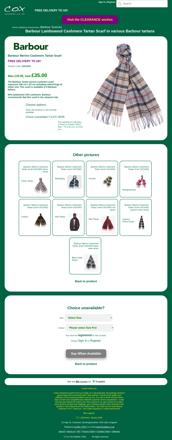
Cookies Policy (103, 431)
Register (111, 2)
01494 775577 (80, 427)
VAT (78, 431)
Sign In (101, 2)
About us (71, 431)
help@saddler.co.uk (105, 427)
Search (62, 431)
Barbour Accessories (29, 27)
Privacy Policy (88, 431)
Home (15, 27)
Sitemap (116, 431)
